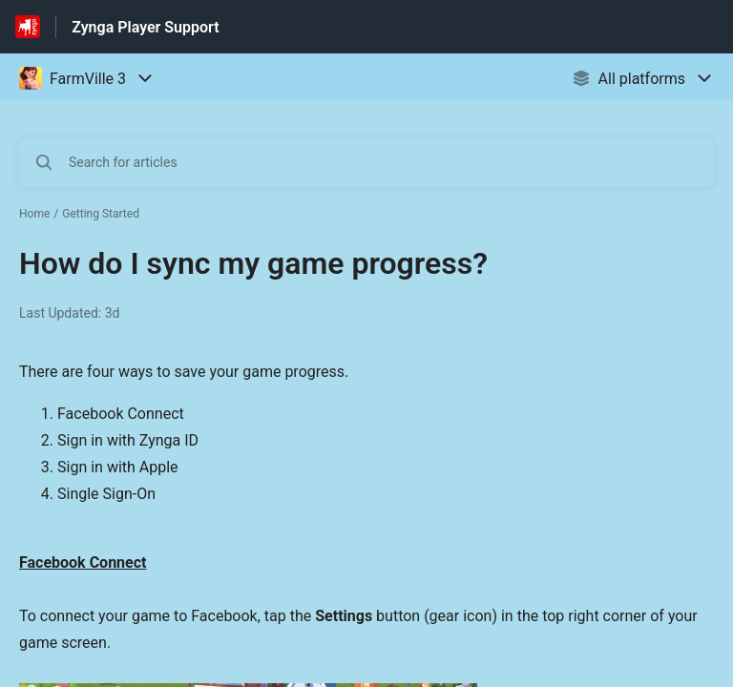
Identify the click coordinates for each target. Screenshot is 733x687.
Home (34, 213)
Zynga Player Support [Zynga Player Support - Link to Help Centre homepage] (145, 27)
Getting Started (100, 213)
